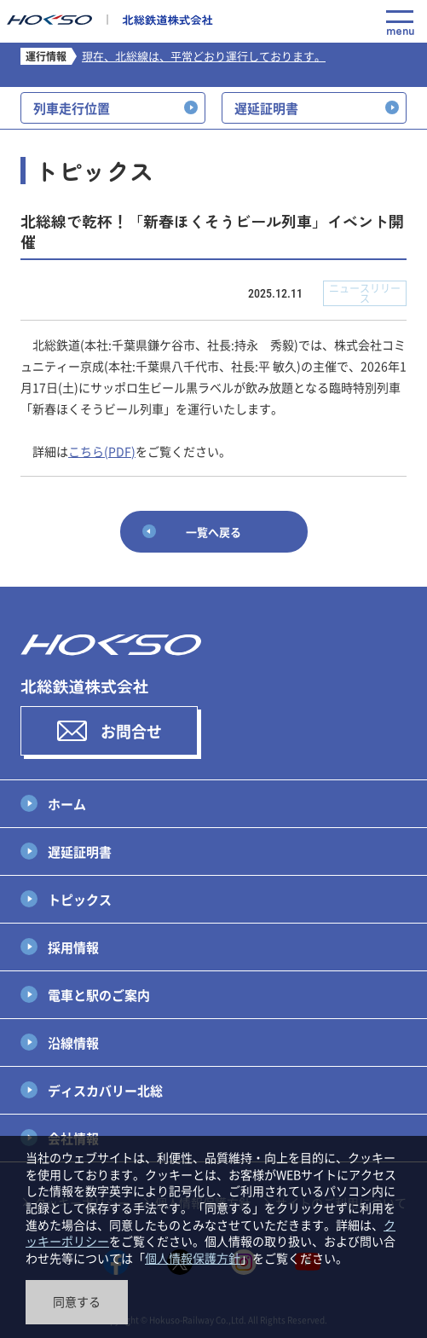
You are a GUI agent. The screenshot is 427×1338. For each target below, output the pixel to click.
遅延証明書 (80, 851)
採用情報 (73, 947)
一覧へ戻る (213, 532)
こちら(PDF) (102, 451)
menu (399, 23)
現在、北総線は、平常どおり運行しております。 (204, 56)
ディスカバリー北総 (105, 1090)
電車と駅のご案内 (99, 995)
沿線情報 (73, 1042)
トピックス (80, 899)
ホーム (67, 804)
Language (362, 24)
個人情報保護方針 (192, 1257)
